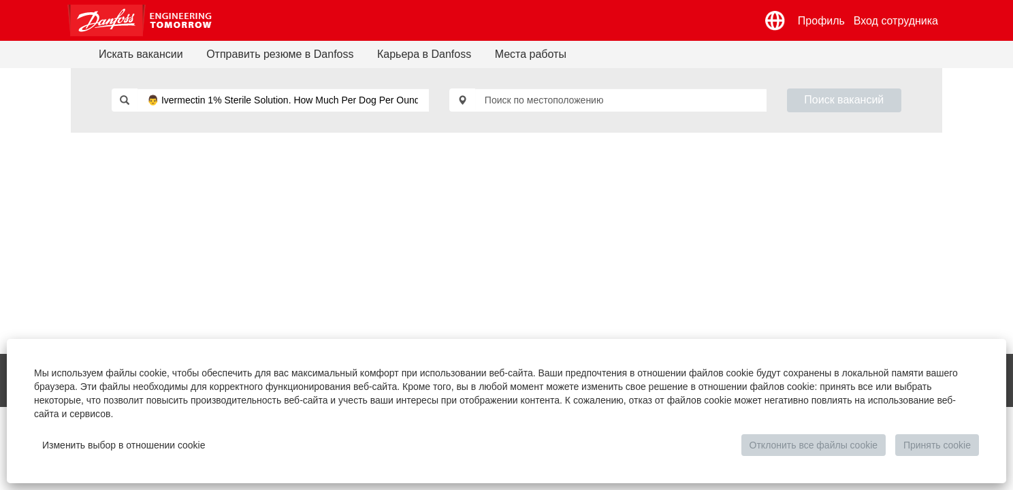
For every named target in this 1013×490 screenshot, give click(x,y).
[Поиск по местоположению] (621, 100)
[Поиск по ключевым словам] (283, 100)
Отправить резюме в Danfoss (279, 54)
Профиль (821, 21)
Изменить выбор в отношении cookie (124, 445)
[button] (775, 21)
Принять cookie (937, 445)
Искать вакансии (141, 54)
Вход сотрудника (896, 21)
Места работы (530, 54)
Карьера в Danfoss (424, 54)
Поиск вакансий (844, 99)
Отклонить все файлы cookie (814, 445)
